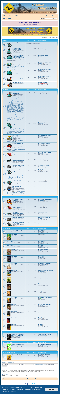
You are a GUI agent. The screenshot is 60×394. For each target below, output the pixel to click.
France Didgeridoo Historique (16, 187)
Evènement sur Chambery (43, 55)
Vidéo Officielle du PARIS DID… (44, 334)
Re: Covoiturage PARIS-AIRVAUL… (45, 297)
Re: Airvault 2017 (41, 241)
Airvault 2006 (14, 311)
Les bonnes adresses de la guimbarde (18, 223)
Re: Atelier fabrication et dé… (44, 317)
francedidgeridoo (43, 83)
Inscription (11, 362)
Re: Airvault (40, 245)
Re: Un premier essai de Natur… (44, 158)
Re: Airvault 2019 (41, 230)
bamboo (41, 77)
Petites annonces (16, 69)
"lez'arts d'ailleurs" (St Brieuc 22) (17, 98)
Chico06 (41, 159)
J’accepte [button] (51, 389)
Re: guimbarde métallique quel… (45, 199)
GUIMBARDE (5, 197)
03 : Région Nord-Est (13, 177)
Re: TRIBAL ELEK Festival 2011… (45, 344)
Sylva (41, 355)
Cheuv (41, 56)
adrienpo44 (42, 200)
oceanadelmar (42, 271)
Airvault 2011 (14, 277)
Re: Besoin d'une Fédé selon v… (45, 76)
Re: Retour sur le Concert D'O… (44, 263)
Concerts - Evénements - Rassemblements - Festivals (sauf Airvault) (18, 56)
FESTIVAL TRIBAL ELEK (7, 342)
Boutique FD (15, 42)
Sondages (14, 76)
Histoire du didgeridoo (11, 150)
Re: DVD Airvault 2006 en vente (44, 311)
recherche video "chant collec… (44, 304)
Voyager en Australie (14, 66)
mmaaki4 (41, 153)
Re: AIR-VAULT (41, 256)
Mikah (41, 325)
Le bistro (14, 62)
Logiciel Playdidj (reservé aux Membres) (18, 181)
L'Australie (14, 149)
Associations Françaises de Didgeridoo (18, 92)
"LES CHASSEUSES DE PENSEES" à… (46, 205)
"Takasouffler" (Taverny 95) (16, 119)
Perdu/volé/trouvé (15, 73)
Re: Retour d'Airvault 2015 (43, 249)
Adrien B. (41, 218)
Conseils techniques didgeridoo (17, 123)
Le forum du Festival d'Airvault (14, 230)
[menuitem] (11, 16)
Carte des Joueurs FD (42, 82)
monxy (41, 250)
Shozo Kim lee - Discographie (44, 354)
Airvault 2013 (14, 263)
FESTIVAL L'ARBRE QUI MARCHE (9, 352)
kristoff (41, 284)
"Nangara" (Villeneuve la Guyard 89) (15, 118)
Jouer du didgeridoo (14, 128)
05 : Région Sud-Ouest (15, 178)
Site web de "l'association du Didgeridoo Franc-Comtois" (15, 101)
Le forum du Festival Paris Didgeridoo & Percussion (17, 335)
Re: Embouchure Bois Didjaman (44, 135)
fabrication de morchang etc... (44, 217)
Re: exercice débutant (42, 122)
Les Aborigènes (21, 149)
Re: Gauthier (41, 324)
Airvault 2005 (14, 317)
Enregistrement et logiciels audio (13, 130)
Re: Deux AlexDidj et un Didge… (44, 69)
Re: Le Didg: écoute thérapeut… (44, 152)
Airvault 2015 (14, 249)
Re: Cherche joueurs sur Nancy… (45, 169)
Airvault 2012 (14, 270)
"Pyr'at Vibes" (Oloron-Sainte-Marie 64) (15, 113)
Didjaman (41, 136)
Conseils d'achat (18, 131)
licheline (41, 63)
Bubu (41, 92)
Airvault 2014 (14, 256)
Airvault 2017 (10, 241)
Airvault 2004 (14, 324)
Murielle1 (41, 48)
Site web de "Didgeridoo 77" (15, 116)
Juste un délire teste (42, 212)
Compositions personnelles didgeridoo (18, 159)
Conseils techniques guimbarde (17, 200)
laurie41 (41, 242)
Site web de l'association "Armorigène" (15, 105)
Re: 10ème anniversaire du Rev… (45, 276)
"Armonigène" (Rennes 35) (16, 104)
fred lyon (41, 231)
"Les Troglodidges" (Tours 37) (13, 106)
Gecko (41, 291)
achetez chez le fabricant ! (43, 222)
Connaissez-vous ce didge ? (44, 165)
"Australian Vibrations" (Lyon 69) (14, 114)
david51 (41, 70)
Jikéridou (41, 246)
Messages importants (17, 82)
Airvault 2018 (14, 234)
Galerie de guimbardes (18, 217)
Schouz (41, 257)
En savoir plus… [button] (12, 391)
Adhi (41, 166)
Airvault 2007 (14, 304)
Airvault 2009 (14, 291)
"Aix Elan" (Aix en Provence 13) (18, 97)
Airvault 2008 (14, 297)
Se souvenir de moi (50, 364)
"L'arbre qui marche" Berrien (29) (16, 103)
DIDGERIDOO (5, 89)
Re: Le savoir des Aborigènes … (44, 143)
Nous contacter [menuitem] (30, 378)
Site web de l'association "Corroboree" (14, 112)
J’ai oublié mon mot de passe (39, 364)
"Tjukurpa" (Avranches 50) (17, 107)
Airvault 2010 (14, 284)
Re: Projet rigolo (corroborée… (44, 290)
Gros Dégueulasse (43, 264)
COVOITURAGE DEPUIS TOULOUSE (45, 270)
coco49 (41, 277)
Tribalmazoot (42, 180)
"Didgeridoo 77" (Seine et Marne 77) (14, 115)
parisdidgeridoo (43, 335)
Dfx (40, 170)
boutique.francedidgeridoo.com (40, 34)
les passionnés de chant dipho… (45, 62)
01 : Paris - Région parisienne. (16, 176)
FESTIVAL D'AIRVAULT (7, 228)
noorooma (37, 375)
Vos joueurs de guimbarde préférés (17, 206)
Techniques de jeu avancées (19, 129)
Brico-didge (15, 135)
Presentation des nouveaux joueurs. (17, 49)
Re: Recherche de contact (43, 91)
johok (41, 213)
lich (40, 298)
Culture (21, 66)
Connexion (4, 362)
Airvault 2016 (10, 245)
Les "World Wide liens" (17, 175)
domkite (41, 206)
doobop (41, 144)
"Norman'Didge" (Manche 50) (17, 110)
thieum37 (41, 305)
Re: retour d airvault (42, 283)
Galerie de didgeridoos (18, 165)
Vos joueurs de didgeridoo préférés (17, 153)
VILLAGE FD (5, 40)
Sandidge (13, 141)
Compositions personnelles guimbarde (18, 213)
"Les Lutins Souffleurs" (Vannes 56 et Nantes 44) (16, 108)
